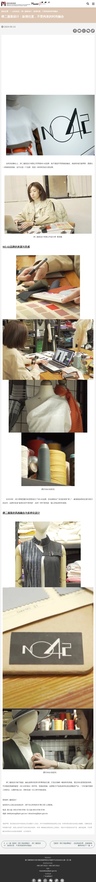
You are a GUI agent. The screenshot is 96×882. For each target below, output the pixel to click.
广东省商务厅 (48, 876)
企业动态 (15, 11)
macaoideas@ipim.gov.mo (48, 871)
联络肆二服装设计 (10, 800)
